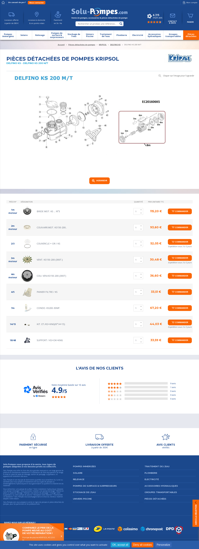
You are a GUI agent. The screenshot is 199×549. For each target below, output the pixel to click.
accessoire (9, 497)
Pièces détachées (155, 498)
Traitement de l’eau (157, 466)
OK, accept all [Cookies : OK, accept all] (120, 544)
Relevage (78, 479)
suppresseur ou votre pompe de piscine (17, 495)
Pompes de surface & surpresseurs (95, 486)
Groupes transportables (161, 492)
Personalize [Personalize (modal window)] (163, 544)
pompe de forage (49, 491)
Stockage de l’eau (84, 492)
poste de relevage (16, 493)
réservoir (49, 495)
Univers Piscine (82, 498)
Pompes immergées (84, 466)
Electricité (152, 479)
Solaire (77, 473)
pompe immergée (13, 491)
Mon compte (189, 2)
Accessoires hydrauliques (161, 486)
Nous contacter (36, 2)
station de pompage (41, 493)
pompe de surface (25, 489)
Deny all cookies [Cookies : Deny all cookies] (142, 544)
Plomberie (151, 473)
